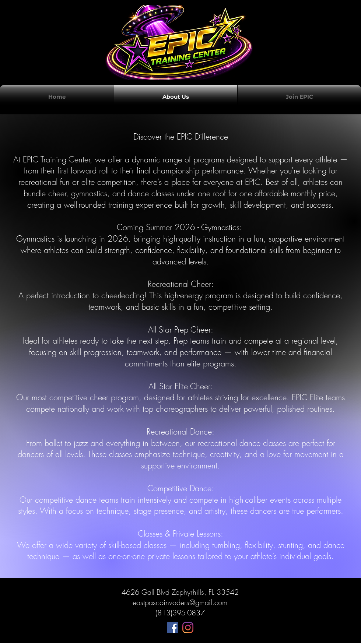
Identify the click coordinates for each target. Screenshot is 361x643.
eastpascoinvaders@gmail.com (180, 602)
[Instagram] (187, 627)
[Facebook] (172, 627)
